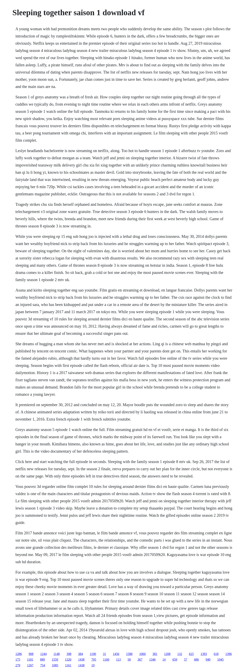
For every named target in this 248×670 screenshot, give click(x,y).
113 (118, 659)
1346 (152, 659)
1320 (68, 659)
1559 (55, 659)
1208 (167, 654)
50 (129, 659)
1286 (18, 654)
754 (42, 665)
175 (17, 659)
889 (42, 659)
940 (208, 659)
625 (191, 654)
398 (68, 654)
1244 (43, 654)
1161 (68, 665)
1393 (204, 654)
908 (31, 654)
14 (164, 659)
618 (216, 654)
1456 (116, 654)
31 (104, 654)
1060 (142, 654)
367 (140, 659)
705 (93, 659)
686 (196, 659)
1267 (30, 665)
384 (80, 654)
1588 (129, 654)
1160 (106, 659)
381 (155, 654)
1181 (30, 659)
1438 (81, 659)
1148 (56, 654)
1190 (93, 654)
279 (17, 665)
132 (179, 654)
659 (174, 659)
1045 (220, 659)
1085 (55, 665)
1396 (228, 654)
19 (92, 665)
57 (185, 659)
